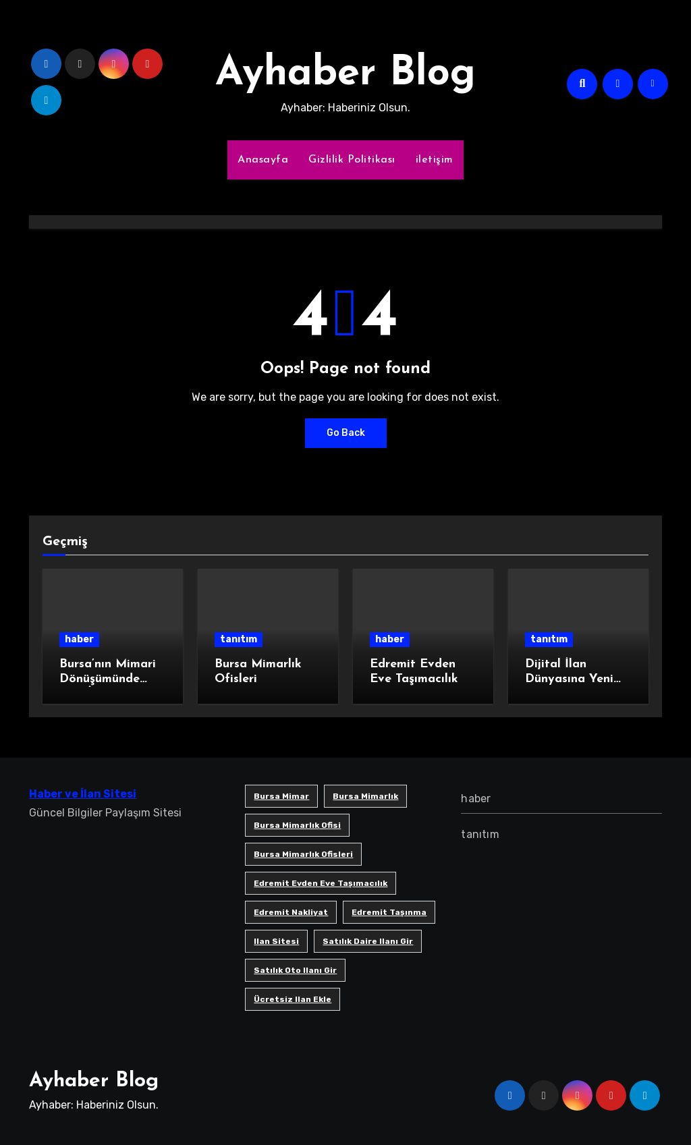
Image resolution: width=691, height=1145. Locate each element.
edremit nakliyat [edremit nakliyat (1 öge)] (291, 912)
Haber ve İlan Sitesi (82, 793)
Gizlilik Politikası (351, 160)
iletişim (434, 160)
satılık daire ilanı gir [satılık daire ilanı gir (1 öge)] (368, 941)
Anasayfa (263, 160)
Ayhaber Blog (345, 74)
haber (79, 639)
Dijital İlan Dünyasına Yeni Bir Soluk (569, 679)
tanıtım (238, 639)
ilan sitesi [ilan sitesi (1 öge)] (276, 941)
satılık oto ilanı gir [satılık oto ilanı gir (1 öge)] (295, 970)
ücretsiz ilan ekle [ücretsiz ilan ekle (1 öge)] (292, 999)
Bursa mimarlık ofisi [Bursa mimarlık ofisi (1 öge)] (297, 825)
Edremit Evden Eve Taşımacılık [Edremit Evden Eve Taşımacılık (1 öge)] (320, 883)
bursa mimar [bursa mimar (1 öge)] (281, 796)
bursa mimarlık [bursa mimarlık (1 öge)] (365, 796)
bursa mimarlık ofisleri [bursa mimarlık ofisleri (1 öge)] (303, 854)
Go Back (346, 433)
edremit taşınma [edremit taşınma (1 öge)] (389, 912)
